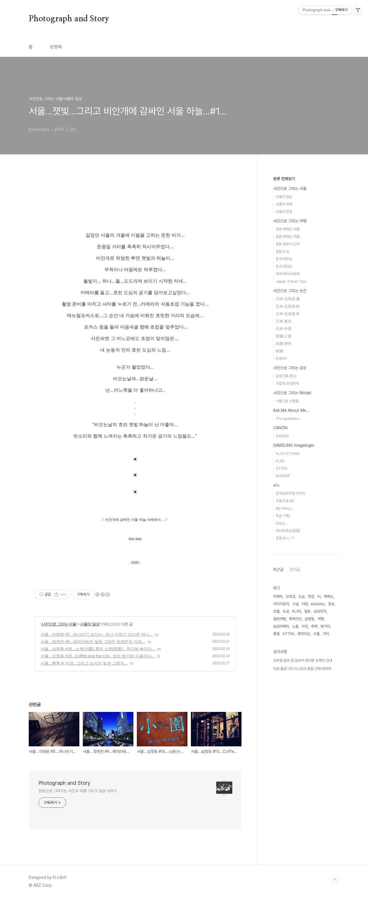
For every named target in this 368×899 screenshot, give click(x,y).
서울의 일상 (89, 624)
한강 (311, 596)
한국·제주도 (284, 259)
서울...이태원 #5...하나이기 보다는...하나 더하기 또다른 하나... (97, 634)
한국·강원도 (284, 266)
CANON (280, 428)
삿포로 (290, 596)
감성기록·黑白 (286, 376)
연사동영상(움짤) (288, 531)
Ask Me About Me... (291, 410)
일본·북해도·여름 (288, 229)
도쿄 (286, 611)
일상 (331, 604)
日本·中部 (284, 329)
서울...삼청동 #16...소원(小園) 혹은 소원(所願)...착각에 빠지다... (98, 648)
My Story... (285, 508)
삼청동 (309, 619)
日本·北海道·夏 (288, 299)
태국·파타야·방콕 (288, 274)
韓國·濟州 (284, 343)
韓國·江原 (284, 336)
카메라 (278, 596)
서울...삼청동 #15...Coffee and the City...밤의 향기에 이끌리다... (97, 656)
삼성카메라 (281, 626)
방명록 (56, 47)
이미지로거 (281, 604)
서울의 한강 (284, 211)
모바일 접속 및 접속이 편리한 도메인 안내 (302, 660)
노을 (295, 626)
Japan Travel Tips (291, 281)
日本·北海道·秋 (288, 306)
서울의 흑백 (284, 204)
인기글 (295, 569)
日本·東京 (284, 321)
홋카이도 (304, 634)
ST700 (282, 468)
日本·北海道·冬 (288, 314)
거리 (326, 634)
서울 (316, 634)
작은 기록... (284, 516)
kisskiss (318, 604)
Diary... (281, 523)
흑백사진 (295, 619)
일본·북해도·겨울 (288, 236)
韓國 (279, 351)
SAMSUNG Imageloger (294, 445)
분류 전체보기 (284, 178)
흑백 (314, 626)
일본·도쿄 (282, 251)
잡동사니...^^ (285, 538)
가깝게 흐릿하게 (287, 383)
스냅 (295, 604)
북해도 (328, 596)
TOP (334, 879)
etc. (277, 485)
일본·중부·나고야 (288, 244)
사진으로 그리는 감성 (289, 368)
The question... (288, 418)
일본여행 (279, 619)
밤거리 (325, 626)
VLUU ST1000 (288, 453)
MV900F (283, 476)
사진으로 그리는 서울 (58, 624)
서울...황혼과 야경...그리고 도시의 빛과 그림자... (84, 663)
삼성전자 (320, 611)
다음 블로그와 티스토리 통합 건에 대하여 (302, 669)
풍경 (276, 634)
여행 (320, 619)
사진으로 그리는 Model (292, 393)
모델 (276, 611)
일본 (307, 611)
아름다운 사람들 (287, 401)
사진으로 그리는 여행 (289, 221)
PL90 (280, 461)
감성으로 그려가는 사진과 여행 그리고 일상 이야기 (78, 791)
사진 (305, 626)
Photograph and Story (69, 19)
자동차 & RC (285, 501)
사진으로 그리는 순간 (289, 290)
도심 (301, 596)
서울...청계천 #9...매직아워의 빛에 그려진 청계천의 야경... (93, 641)
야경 (305, 604)
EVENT (281, 358)
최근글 (278, 569)
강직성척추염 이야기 (290, 493)
